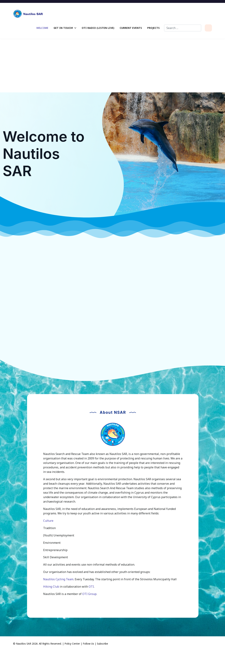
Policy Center (72, 643)
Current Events (131, 28)
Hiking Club (51, 587)
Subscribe (102, 643)
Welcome (42, 28)
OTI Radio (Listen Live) (98, 28)
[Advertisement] (112, 65)
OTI (91, 587)
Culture (48, 521)
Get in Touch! (63, 28)
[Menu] (208, 28)
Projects (153, 28)
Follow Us (88, 643)
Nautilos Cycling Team (58, 579)
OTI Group (89, 594)
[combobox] (182, 28)
